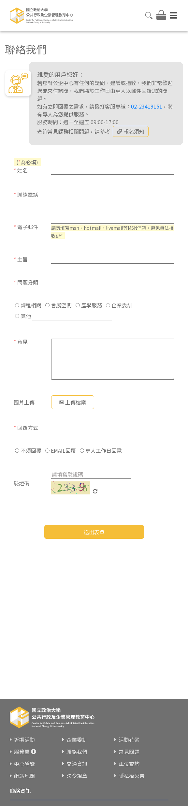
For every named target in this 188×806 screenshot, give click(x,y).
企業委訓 (119, 305)
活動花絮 (129, 739)
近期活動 (24, 739)
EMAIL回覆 (60, 450)
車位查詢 (129, 764)
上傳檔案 (72, 402)
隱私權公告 (132, 776)
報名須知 (130, 131)
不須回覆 (28, 450)
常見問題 (129, 751)
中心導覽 (24, 764)
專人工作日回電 (101, 450)
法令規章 (76, 776)
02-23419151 (146, 106)
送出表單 (94, 532)
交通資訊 (76, 764)
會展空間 (58, 305)
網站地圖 (24, 776)
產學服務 (89, 305)
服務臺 (22, 751)
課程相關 (28, 305)
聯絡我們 (76, 751)
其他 (23, 316)
